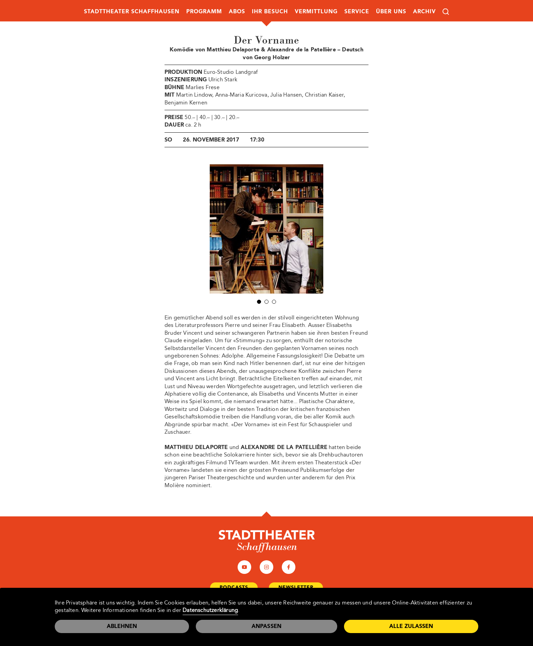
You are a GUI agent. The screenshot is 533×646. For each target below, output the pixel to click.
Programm (204, 11)
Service (356, 11)
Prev (201, 229)
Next (331, 229)
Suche (446, 12)
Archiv (424, 11)
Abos (237, 11)
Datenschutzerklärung (210, 610)
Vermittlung (316, 11)
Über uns (391, 11)
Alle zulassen (411, 626)
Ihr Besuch (270, 11)
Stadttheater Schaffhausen (131, 11)
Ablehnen (122, 626)
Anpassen (267, 626)
